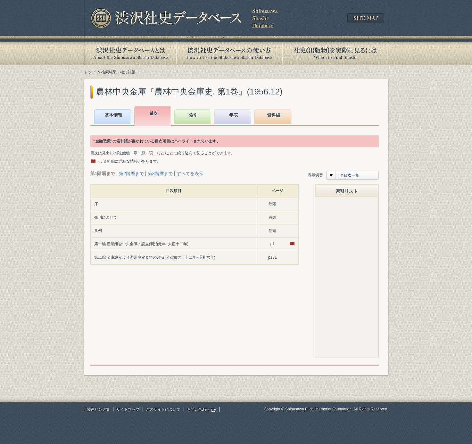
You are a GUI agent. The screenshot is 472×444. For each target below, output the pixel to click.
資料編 (273, 114)
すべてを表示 (190, 173)
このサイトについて (163, 409)
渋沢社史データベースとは (130, 53)
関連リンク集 (98, 409)
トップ (89, 72)
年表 (233, 114)
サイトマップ (127, 409)
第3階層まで (160, 173)
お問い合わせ (198, 409)
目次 (153, 113)
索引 (193, 114)
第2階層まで (131, 173)
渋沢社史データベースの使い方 (229, 53)
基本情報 (113, 114)
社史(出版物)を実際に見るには (335, 53)
